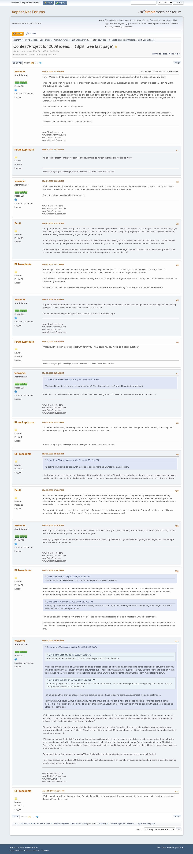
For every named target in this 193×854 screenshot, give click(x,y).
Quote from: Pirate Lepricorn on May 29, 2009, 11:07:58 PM (73, 379)
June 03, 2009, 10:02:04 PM (53, 791)
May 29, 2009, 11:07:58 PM (53, 342)
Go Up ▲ (179, 847)
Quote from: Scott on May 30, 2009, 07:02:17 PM (68, 577)
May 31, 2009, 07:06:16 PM (53, 570)
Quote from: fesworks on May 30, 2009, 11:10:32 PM (70, 602)
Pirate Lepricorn (24, 149)
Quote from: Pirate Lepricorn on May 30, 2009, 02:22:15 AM (73, 460)
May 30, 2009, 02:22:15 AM (53, 422)
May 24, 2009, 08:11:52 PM (53, 150)
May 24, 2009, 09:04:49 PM (53, 181)
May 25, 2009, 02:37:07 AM (53, 223)
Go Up (16, 817)
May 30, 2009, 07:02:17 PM (53, 490)
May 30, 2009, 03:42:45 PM (53, 454)
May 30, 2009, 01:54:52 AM (53, 373)
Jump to (139, 829)
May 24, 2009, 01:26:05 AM (53, 72)
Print (177, 63)
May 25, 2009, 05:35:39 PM (53, 299)
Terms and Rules (168, 847)
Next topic (174, 54)
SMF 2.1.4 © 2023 (17, 847)
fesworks (101, 40)
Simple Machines (31, 847)
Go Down (17, 63)
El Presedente (23, 264)
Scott (18, 223)
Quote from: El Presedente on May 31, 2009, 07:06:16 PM (72, 647)
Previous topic (159, 54)
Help (158, 847)
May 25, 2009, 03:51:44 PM (53, 264)
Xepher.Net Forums (28, 12)
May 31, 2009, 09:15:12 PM (53, 641)
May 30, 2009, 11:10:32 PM (53, 525)
